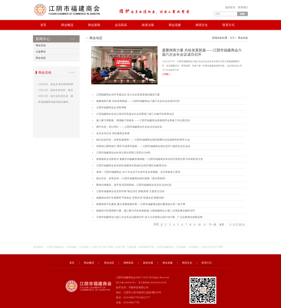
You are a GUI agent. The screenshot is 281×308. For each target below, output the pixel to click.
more (72, 72)
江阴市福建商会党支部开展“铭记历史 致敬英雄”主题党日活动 (130, 191)
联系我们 (243, 7)
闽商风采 (128, 262)
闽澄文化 (202, 25)
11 (204, 224)
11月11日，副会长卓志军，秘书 (55, 90)
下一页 (212, 224)
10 (199, 224)
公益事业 (41, 51)
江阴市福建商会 (55, 247)
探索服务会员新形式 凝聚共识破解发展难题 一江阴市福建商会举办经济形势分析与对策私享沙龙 (149, 159)
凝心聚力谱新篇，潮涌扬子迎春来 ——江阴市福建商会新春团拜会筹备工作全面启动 (143, 120)
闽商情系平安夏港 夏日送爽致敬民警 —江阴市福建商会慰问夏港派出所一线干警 (140, 204)
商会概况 (67, 25)
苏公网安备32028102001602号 (152, 282)
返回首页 (230, 7)
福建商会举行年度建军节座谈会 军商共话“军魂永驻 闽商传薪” (130, 197)
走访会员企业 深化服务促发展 (113, 133)
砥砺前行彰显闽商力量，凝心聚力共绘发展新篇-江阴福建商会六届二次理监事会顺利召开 (145, 210)
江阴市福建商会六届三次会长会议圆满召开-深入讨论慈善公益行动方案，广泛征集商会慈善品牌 (149, 217)
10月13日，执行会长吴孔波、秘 (55, 96)
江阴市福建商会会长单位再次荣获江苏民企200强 (123, 152)
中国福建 (71, 247)
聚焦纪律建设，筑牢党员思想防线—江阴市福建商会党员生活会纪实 (134, 185)
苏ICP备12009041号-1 (126, 282)
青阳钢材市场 (146, 247)
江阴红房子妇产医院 (102, 247)
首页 (43, 25)
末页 (221, 224)
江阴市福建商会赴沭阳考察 (111, 107)
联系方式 (228, 25)
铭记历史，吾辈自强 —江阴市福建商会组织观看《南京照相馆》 (131, 178)
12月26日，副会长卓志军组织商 (55, 84)
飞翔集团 (131, 247)
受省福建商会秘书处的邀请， (54, 102)
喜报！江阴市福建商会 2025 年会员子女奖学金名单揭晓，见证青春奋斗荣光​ (138, 172)
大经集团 (84, 247)
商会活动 (41, 45)
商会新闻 (94, 25)
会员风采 (121, 25)
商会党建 (175, 25)
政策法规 (148, 25)
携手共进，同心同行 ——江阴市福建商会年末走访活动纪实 (129, 127)
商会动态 (41, 58)
